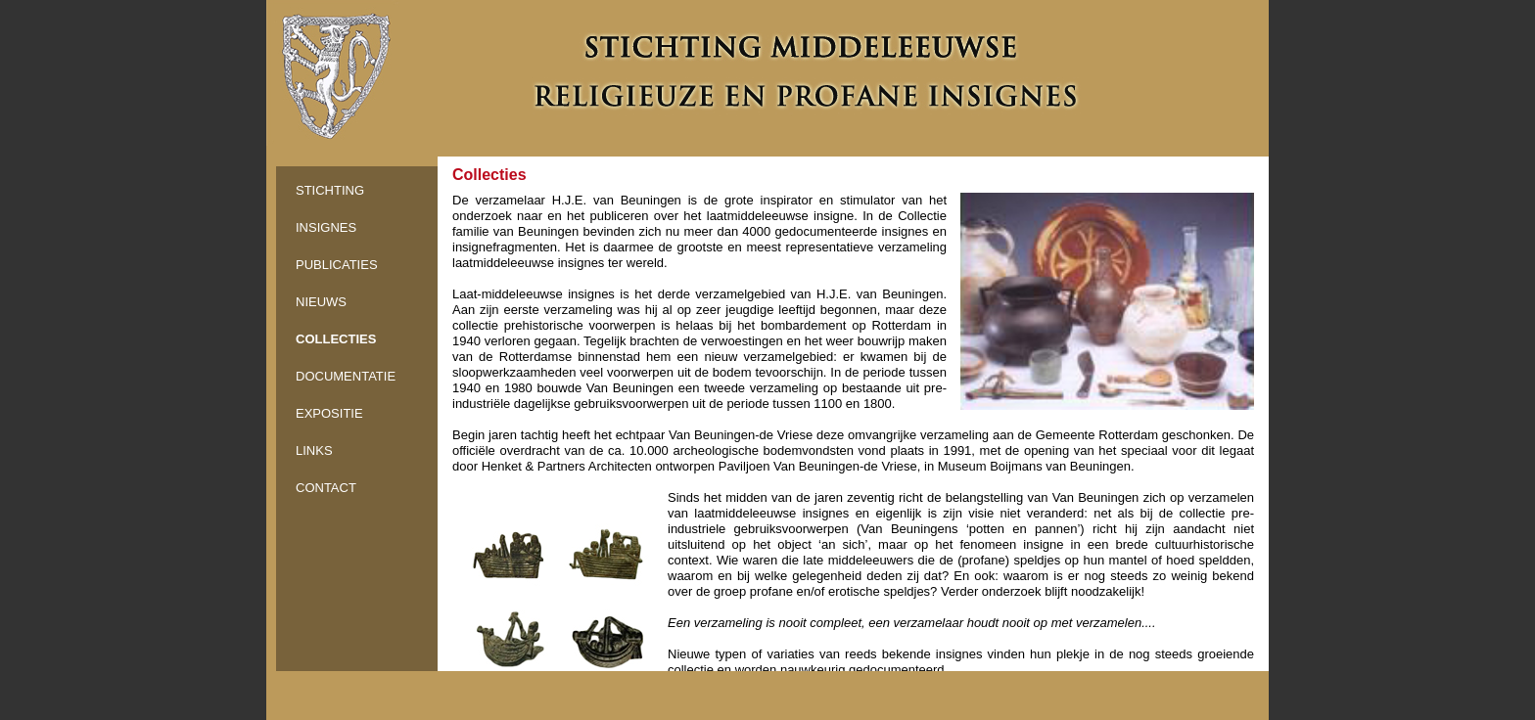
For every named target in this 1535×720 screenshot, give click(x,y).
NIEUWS (321, 301)
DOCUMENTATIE (345, 376)
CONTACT (326, 487)
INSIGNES (326, 227)
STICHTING (330, 190)
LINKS (314, 450)
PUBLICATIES (337, 264)
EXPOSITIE (329, 413)
